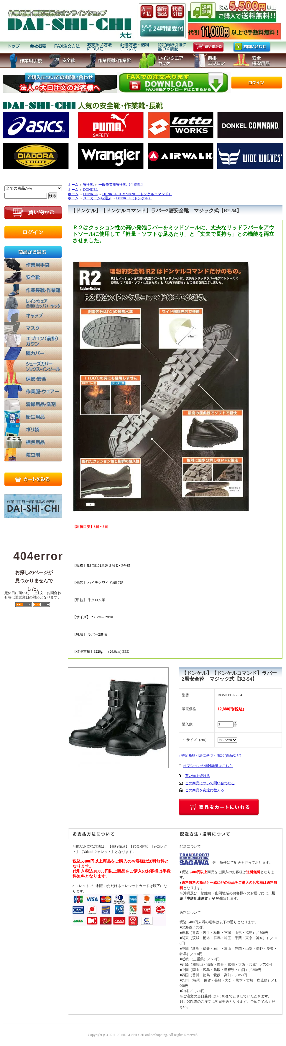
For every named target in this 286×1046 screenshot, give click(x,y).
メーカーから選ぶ (97, 198)
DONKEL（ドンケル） (134, 198)
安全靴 (88, 185)
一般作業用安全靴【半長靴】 (121, 185)
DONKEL (90, 190)
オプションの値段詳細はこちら (208, 766)
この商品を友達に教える (204, 790)
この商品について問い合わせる (210, 783)
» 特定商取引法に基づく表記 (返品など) (210, 755)
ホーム (73, 185)
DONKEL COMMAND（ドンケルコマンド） (137, 194)
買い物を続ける (197, 776)
